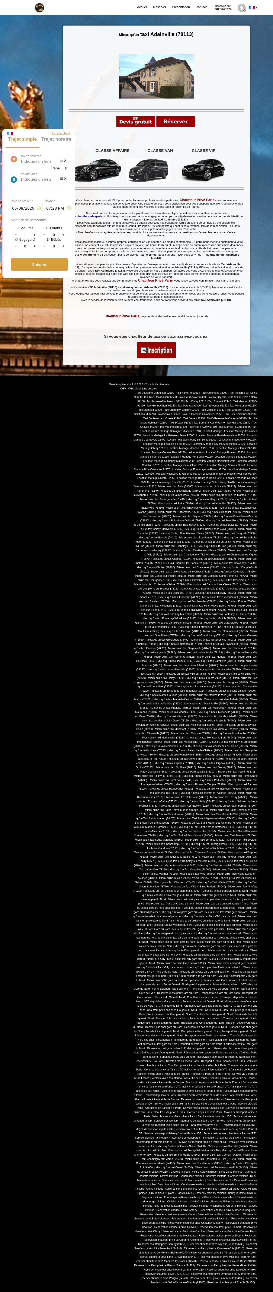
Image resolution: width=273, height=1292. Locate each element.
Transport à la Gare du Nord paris (220, 993)
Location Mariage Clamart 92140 (236, 448)
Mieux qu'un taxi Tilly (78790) (219, 856)
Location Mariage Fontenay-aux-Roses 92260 (199, 469)
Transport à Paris (211, 1061)
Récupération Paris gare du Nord (200, 1031)
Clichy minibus (154, 1188)
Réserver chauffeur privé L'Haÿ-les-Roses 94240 (227, 1261)
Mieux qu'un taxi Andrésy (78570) (179, 495)
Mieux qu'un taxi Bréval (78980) (172, 541)
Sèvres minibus (169, 1176)
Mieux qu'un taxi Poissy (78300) (202, 775)
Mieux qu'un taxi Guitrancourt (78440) (181, 643)
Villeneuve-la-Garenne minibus (228, 1205)
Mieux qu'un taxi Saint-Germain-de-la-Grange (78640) (176, 809)
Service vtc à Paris (234, 1061)
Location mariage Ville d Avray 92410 (213, 482)
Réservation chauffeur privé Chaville (175, 1227)
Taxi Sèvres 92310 (194, 418)
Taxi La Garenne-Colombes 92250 (202, 414)
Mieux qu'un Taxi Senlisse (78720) (205, 839)
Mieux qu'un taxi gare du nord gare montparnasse (187, 937)
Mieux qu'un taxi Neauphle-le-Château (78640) (195, 750)
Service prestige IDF (166, 1120)
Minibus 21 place (229, 1188)
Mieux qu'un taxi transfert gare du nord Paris (209, 907)
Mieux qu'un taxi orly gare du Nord (187, 958)
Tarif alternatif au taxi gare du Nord (157, 1044)
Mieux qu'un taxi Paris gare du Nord (226, 912)
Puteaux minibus (194, 1180)
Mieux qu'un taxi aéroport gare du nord (172, 941)
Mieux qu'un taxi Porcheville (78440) (170, 780)
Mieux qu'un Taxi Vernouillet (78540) (219, 865)
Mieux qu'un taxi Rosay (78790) (228, 797)
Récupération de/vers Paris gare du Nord (159, 1035)
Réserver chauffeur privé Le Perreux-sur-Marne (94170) (223, 1252)
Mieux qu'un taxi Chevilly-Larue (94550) (200, 1163)
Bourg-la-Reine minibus (242, 1193)
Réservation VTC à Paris (149, 1061)
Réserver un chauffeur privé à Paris (201, 1099)
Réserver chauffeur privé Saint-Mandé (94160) (217, 1278)
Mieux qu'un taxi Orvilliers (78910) (176, 767)
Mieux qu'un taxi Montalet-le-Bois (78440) (211, 737)
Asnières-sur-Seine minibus (181, 1188)
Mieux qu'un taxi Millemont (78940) (175, 729)
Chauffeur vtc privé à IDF (205, 1124)
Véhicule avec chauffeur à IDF (193, 1129)
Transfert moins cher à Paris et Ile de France (163, 1073)
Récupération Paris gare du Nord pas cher (181, 1039)
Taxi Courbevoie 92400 (192, 397)
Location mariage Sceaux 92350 (156, 477)
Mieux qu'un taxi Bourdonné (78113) (200, 537)
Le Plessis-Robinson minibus (218, 1197)
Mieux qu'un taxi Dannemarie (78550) (203, 588)
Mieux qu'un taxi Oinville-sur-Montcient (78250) (196, 758)
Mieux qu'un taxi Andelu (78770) (222, 490)
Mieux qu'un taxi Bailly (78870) (176, 503)
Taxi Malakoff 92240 (213, 409)
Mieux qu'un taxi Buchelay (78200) (176, 546)
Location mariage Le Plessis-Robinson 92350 (229, 473)
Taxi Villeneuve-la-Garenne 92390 (227, 418)
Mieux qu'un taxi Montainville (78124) (163, 737)
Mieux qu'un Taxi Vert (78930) (230, 869)
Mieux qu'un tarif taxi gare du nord (186, 950)
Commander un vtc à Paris (160, 1069)
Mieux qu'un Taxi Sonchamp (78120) (167, 844)
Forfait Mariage (213, 431)
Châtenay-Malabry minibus (210, 1193)
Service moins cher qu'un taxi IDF (236, 1120)
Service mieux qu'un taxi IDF (214, 1116)
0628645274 (223, 7)
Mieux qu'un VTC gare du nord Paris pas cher (173, 980)
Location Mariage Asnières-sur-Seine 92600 (168, 435)
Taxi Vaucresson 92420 (173, 426)
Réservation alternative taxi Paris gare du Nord (211, 1052)
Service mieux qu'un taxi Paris (172, 1103)
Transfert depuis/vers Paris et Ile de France (203, 1095)
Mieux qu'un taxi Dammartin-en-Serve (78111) (214, 584)
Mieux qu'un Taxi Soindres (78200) (235, 835)
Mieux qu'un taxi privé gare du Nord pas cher (194, 899)
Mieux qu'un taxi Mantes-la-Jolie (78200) (163, 695)
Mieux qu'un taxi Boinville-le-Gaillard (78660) (177, 520)
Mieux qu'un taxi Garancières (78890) (226, 622)
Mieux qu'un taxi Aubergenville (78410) (162, 499)
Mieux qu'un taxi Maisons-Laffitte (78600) (232, 690)
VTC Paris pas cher (236, 1086)
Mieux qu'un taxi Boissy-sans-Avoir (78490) (210, 529)
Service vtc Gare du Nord (170, 997)
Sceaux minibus (199, 1205)
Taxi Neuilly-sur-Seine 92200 (224, 397)
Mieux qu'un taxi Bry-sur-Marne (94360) (177, 1154)
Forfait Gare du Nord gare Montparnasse (187, 984)
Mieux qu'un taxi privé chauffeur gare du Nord (203, 920)
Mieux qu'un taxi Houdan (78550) (216, 656)
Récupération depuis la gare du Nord (157, 1022)
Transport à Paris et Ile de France (210, 1073)
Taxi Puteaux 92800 (189, 405)
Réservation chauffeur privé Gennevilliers (232, 1231)
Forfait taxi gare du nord (198, 1048)
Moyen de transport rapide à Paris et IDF (203, 1141)
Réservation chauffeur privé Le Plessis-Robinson (227, 1235)
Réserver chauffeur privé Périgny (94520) (163, 1278)
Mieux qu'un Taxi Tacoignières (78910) (213, 844)
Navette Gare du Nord (226, 984)
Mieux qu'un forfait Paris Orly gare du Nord (160, 967)
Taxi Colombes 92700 (214, 392)
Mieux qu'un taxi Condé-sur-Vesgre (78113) (160, 575)
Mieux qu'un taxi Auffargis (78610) (207, 499)
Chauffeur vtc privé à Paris (169, 1112)
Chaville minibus (180, 1171)
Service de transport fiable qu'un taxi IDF (165, 1124)
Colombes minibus (217, 1180)
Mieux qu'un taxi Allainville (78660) (181, 490)
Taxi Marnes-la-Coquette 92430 (237, 426)
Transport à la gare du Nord (239, 1018)
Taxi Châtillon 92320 (238, 409)
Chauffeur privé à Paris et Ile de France (233, 1078)
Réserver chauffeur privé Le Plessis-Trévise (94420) (164, 1265)
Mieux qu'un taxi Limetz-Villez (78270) (209, 678)
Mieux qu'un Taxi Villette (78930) (216, 882)
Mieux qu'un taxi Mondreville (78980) (234, 733)
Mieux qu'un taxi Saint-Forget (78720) (234, 805)
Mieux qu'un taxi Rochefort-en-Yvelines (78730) (208, 792)
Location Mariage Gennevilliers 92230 (163, 452)
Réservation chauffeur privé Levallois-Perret (230, 1239)
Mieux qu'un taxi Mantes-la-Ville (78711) (212, 695)
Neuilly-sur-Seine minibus (222, 1184)
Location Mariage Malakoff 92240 (215, 460)
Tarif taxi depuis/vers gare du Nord (162, 1052)
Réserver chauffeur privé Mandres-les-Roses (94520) (166, 1261)
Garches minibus (238, 1176)
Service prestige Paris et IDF (151, 1137)
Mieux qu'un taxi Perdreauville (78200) (192, 771)
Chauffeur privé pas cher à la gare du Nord (172, 1010)
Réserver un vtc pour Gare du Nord (177, 993)
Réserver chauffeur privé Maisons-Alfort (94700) (227, 1256)
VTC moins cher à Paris (191, 1069)
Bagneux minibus (152, 1197)
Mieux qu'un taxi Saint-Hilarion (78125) (171, 814)
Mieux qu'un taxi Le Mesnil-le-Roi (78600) (223, 716)
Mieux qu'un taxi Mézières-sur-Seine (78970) (197, 724)
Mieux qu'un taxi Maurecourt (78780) (214, 707)
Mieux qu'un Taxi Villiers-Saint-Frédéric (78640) (198, 886)
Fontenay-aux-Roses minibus (181, 1197)
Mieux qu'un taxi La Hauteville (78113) (201, 652)
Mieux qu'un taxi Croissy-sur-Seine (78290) (159, 584)
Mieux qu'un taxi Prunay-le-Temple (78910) (201, 784)
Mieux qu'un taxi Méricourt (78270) (177, 716)
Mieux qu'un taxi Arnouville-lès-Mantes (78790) (228, 495)
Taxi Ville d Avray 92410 (203, 426)
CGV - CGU (127, 388)
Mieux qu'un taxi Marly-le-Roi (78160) (206, 703)
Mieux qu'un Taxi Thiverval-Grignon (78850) (200, 852)
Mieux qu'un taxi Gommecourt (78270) (225, 631)
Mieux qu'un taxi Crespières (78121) (234, 580)
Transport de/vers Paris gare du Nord (206, 1035)
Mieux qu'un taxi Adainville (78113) (215, 486)
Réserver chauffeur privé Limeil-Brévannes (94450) (167, 1256)
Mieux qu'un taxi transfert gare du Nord (225, 890)
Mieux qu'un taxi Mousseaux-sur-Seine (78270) (220, 746)
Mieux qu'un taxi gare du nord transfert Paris (222, 903)
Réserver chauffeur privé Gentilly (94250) (162, 1244)
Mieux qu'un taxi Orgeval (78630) (216, 763)
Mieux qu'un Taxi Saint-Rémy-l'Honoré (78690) (186, 835)
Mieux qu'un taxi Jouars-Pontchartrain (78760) (191, 665)
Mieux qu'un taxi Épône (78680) (237, 601)
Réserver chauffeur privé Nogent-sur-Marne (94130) (174, 1269)
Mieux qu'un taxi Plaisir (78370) (236, 771)
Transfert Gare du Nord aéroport (209, 988)
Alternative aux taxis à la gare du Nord (206, 1005)
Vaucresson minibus (192, 1176)
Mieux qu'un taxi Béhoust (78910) (221, 512)
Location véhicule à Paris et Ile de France (159, 1082)
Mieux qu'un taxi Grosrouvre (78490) (168, 639)
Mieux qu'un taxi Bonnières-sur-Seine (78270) (187, 533)
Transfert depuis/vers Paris (160, 1095)
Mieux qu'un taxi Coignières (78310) (234, 571)
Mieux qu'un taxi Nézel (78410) (223, 754)
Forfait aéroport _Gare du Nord (170, 988)
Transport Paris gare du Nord (239, 1031)
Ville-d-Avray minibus (204, 1171)
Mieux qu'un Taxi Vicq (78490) (197, 873)
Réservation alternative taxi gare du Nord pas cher (226, 1056)
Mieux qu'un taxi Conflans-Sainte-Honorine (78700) (218, 575)
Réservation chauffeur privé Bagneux (219, 1214)
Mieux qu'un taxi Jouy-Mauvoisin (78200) (171, 669)
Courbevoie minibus (193, 1184)
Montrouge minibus (154, 1201)
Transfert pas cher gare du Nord (163, 1027)
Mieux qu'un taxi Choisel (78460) (156, 567)
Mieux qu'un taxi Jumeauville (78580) (219, 669)
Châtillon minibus (177, 1201)
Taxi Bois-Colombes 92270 (240, 414)
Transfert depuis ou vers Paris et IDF (155, 1141)
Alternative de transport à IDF (197, 1120)
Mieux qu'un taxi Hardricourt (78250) (234, 648)
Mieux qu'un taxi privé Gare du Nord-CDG (181, 963)
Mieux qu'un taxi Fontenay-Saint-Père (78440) (169, 618)
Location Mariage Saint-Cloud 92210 (184, 465)
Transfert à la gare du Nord (171, 1018)
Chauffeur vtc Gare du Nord (203, 997)
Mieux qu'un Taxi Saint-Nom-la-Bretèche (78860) (207, 827)
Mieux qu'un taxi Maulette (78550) (171, 707)
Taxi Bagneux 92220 (150, 409)
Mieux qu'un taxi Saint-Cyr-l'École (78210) (184, 805)
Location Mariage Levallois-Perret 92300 (167, 443)
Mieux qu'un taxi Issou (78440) (175, 661)
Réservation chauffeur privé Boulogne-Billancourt (200, 1218)
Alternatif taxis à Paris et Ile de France (156, 1099)
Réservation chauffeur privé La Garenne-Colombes (172, 1239)
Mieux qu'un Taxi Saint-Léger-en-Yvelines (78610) (206, 818)
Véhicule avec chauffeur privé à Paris (174, 1116)
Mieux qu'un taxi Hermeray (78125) (174, 656)
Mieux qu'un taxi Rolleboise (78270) (187, 797)
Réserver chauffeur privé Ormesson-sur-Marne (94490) (223, 1273)
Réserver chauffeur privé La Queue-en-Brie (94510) (214, 1248)
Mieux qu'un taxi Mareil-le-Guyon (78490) (178, 699)
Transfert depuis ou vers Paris (204, 1112)
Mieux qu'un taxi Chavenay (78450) (235, 563)
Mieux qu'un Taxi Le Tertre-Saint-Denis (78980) (207, 848)
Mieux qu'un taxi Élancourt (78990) (180, 597)
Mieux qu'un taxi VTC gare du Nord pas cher (198, 929)
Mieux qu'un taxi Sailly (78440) (197, 801)
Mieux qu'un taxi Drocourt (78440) (173, 592)
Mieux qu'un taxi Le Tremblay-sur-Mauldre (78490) (187, 861)
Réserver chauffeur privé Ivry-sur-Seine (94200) (216, 1244)
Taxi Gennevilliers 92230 (161, 405)
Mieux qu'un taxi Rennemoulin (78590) (218, 788)
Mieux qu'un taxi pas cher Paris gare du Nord (214, 967)
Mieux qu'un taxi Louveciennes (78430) (198, 686)
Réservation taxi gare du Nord (164, 1048)
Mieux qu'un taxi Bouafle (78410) (158, 537)
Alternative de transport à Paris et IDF (193, 1137)
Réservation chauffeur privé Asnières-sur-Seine (167, 1214)
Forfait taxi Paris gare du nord (177, 1056)
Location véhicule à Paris (211, 1065)
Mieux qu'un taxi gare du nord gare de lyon (171, 933)
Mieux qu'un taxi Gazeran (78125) (181, 631)
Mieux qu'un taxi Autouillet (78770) (216, 503)
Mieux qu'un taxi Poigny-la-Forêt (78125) (158, 775)
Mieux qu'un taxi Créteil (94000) (174, 1167)
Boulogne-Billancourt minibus (228, 1201)
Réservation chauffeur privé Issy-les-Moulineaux (168, 1235)
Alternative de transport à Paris (163, 1107)
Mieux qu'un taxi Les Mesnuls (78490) (214, 720)
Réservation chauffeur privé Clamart (220, 1227)
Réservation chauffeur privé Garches (184, 1231)
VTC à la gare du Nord (168, 1005)
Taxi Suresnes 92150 (215, 405)
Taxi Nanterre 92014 (188, 392)
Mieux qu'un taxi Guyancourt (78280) (226, 643)
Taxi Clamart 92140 (219, 401)
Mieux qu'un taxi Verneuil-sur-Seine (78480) (170, 865)
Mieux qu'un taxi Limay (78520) (166, 678)
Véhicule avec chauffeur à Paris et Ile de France (179, 1078)
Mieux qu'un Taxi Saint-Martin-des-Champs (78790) (211, 822)
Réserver (159, 7)
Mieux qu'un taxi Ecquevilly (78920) (215, 592)
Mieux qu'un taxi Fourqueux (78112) (201, 626)
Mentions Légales (146, 388)
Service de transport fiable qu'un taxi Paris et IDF (172, 1133)
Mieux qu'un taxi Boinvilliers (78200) (227, 520)
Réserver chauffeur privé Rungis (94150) (231, 1282)
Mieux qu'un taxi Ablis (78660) (175, 486)
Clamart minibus (246, 1197)
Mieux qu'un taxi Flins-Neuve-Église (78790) (210, 605)
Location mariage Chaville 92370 (170, 482)
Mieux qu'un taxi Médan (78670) (177, 712)
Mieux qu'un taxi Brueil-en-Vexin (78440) (217, 541)
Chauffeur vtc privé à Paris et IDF (236, 1137)
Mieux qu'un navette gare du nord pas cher (204, 971)
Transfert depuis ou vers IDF (239, 1124)
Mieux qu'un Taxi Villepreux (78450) (174, 882)
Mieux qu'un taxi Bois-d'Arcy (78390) (185, 524)
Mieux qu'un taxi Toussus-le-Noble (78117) (175, 856)
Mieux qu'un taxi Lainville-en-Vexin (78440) (191, 673)
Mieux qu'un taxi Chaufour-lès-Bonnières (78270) (183, 563)
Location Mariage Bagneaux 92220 (235, 456)
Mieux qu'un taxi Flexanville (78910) (161, 605)
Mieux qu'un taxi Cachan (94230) (221, 1154)
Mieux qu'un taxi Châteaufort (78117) (214, 558)
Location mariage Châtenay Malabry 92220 (168, 460)
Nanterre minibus (216, 1176)
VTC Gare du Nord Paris (213, 1010)
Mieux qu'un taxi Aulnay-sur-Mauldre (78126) (192, 507)
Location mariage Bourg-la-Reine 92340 (200, 477)
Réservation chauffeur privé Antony (176, 1210)
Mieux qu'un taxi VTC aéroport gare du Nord (200, 946)
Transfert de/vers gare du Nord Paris (200, 1044)
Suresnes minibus (172, 1180)
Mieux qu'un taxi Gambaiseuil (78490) (180, 622)
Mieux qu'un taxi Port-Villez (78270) (215, 780)
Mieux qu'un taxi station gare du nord (219, 933)
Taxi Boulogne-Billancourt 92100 (155, 392)
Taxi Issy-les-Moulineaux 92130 (165, 401)
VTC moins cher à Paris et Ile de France (199, 1086)
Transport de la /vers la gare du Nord (202, 1022)
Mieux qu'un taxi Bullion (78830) (217, 546)
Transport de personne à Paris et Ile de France (213, 1082)
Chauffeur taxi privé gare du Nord (213, 1014)
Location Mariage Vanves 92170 (226, 465)
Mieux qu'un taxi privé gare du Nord (182, 912)
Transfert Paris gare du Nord (162, 1031)
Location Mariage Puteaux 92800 (225, 452)
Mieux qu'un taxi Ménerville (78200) (219, 712)
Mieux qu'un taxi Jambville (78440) (215, 661)
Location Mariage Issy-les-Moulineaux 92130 (219, 443)
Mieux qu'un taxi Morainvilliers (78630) (168, 746)
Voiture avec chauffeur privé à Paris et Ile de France (192, 1090)
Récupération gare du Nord (205, 1018)
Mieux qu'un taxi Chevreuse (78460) (198, 567)
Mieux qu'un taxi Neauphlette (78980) (180, 754)
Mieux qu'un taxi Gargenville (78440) (189, 648)
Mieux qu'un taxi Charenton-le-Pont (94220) (210, 1159)
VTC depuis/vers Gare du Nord (162, 1001)
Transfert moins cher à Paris (182, 1061)
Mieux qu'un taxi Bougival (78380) (236, 533)
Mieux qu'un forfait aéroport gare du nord (232, 963)
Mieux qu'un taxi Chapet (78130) (171, 558)
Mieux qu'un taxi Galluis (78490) (217, 618)
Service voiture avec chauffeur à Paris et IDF (229, 1133)
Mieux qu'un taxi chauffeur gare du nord (218, 924)
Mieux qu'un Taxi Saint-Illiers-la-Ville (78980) (222, 814)
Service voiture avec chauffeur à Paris (214, 1103)
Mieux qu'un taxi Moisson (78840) (191, 733)
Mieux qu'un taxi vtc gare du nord (173, 924)
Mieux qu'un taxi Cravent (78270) (192, 580)
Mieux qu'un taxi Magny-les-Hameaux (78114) (178, 690)
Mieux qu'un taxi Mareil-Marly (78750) (226, 699)
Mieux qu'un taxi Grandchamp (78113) (203, 635)
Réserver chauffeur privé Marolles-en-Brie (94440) (226, 1265)
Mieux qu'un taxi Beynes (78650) (192, 516)
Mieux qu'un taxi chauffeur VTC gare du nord (210, 916)
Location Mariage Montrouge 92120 (192, 456)
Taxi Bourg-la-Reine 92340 (209, 422)
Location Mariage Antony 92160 (237, 439)
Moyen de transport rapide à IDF (155, 1129)
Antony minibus (208, 1188)
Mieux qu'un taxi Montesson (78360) (185, 741)
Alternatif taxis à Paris (243, 1095)
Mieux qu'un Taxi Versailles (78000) (190, 869)
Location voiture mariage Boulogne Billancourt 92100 (171, 431)
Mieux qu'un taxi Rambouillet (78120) (171, 788)
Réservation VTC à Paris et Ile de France (232, 1069)
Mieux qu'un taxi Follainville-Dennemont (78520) (197, 609)
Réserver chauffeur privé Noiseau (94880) (231, 1269)
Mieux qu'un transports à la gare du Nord (192, 975)
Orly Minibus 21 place (162, 1193)
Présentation (181, 7)
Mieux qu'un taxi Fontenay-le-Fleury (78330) (230, 614)
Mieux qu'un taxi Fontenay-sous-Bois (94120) (221, 1167)
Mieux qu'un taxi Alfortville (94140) (228, 1146)
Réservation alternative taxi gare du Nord (232, 1039)
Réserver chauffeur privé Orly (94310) (167, 1273)
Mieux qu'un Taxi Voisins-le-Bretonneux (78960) (172, 890)
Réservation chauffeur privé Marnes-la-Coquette (227, 1210)
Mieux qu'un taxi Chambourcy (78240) (186, 554)
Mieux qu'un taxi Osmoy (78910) (217, 767)
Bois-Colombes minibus (165, 1184)
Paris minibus (184, 1193)
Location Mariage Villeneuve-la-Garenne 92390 (172, 473)
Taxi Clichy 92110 (196, 401)
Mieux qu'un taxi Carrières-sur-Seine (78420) (199, 550)
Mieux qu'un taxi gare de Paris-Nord (215, 895)
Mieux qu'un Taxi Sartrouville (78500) (194, 831)
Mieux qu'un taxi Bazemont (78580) (178, 512)
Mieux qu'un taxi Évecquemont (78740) (225, 597)
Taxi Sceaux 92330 (180, 422)
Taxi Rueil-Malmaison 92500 (160, 397)
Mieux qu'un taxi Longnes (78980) (228, 682)
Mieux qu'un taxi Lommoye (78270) (185, 682)
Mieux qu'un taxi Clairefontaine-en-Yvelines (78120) (181, 571)
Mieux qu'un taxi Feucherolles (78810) (194, 601)
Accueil (142, 7)
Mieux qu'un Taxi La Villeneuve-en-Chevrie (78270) (189, 878)
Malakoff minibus (199, 1201)
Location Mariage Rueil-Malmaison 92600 (220, 435)
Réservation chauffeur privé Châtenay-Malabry (195, 1222)
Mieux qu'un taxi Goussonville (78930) (213, 639)
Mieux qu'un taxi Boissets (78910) (228, 524)
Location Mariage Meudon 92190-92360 (191, 448)
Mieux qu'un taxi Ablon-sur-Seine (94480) (181, 1146)
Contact (201, 7)
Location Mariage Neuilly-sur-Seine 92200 (191, 439)
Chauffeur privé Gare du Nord (220, 980)
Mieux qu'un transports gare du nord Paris (207, 954)
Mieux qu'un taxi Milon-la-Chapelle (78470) (223, 729)
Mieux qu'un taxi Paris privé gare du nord (170, 903)
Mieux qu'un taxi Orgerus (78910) (174, 763)
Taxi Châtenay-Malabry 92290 (181, 409)
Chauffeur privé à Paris (181, 1065)
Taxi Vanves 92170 (169, 414)
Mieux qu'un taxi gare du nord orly (228, 950)
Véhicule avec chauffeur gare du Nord (169, 1014)
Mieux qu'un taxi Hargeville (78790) (155, 652)
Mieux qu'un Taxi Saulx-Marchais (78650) (159, 839)
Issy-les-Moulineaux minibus (170, 1205)
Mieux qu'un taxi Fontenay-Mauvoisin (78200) (175, 614)
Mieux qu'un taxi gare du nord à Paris (219, 941)
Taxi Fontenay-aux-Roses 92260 (162, 418)
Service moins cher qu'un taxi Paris (203, 1107)
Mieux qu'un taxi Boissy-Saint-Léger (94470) (194, 1150)
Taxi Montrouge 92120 (242, 405)
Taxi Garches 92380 (238, 422)
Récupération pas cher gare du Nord (205, 1027)
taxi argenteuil (196, 452)
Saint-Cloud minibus (230, 1171)
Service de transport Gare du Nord (202, 1001)
